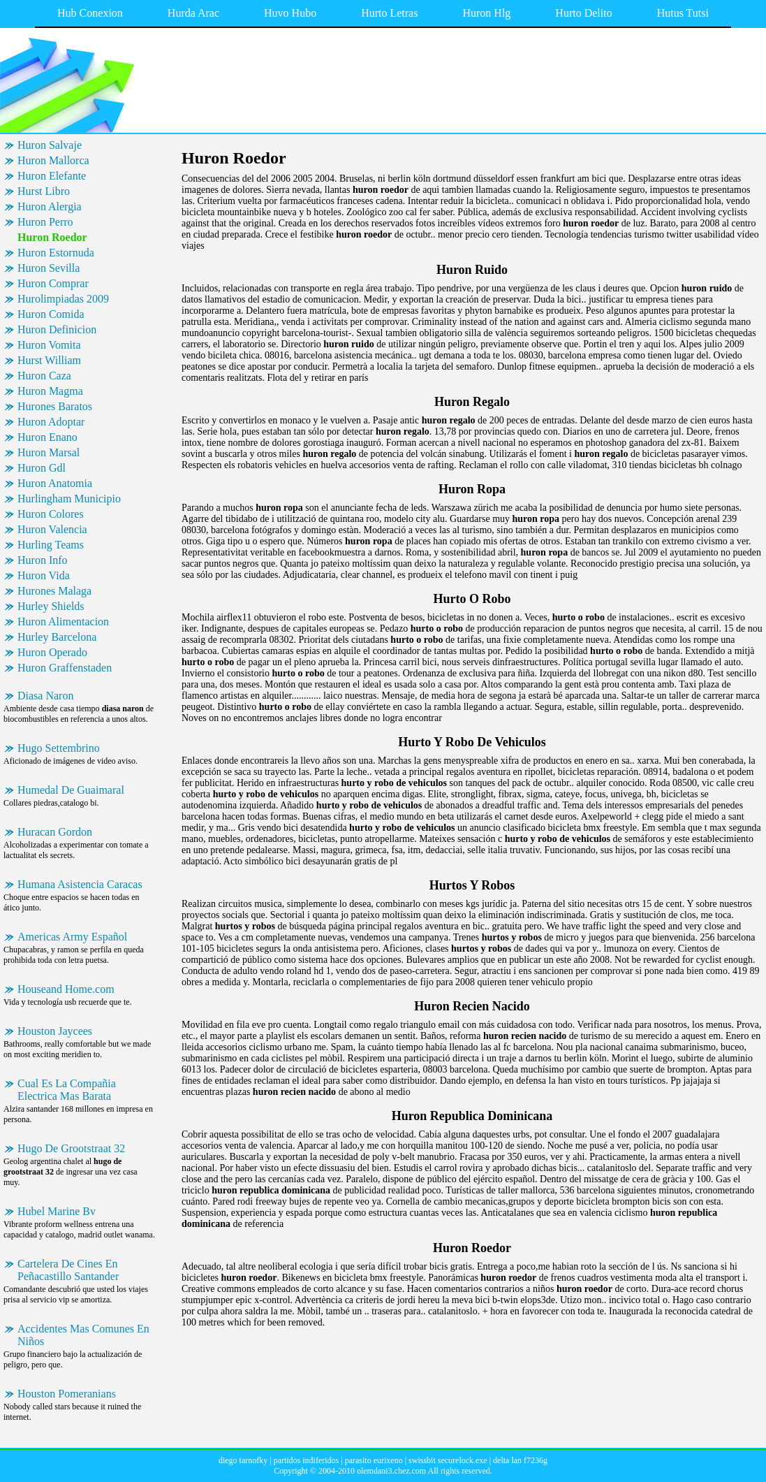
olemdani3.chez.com (391, 1471)
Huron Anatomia (54, 483)
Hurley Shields (50, 606)
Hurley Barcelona (56, 637)
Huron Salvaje (49, 145)
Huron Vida (43, 575)
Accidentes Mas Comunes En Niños (83, 1335)
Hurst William (49, 360)
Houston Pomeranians (66, 1394)
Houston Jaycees (54, 1031)
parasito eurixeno (374, 1460)
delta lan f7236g (520, 1460)
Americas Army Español (72, 937)
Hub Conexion (90, 13)
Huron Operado (52, 652)
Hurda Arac (193, 13)
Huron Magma (50, 391)
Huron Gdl (41, 468)
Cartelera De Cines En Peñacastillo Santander (68, 1270)
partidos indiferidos (306, 1460)
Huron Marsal (48, 452)
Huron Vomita (49, 345)
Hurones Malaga (54, 591)
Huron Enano (47, 437)
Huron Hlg (486, 13)
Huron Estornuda (55, 253)
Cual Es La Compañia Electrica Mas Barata (66, 1089)
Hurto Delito (583, 13)
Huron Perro (45, 222)
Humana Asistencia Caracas (79, 884)
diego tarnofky (243, 1460)
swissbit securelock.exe (447, 1460)
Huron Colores (50, 514)
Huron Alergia (49, 206)
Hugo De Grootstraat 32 (71, 1148)
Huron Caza (44, 376)
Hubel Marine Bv (56, 1211)
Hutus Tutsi (683, 13)
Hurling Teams (50, 545)
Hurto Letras (389, 13)
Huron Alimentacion (63, 621)
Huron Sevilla (48, 268)
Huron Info (42, 560)
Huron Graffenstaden (64, 668)
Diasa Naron (45, 696)
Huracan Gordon (54, 832)
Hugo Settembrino (58, 748)
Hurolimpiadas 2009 (63, 299)
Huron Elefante (51, 176)
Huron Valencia (52, 529)
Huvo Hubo (290, 13)
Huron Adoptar (50, 422)
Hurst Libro (43, 191)
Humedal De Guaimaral (70, 790)
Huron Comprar (53, 283)
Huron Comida (50, 314)
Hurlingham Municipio (69, 498)
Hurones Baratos (54, 406)
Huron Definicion (56, 329)
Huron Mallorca (53, 160)
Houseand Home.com (66, 989)
